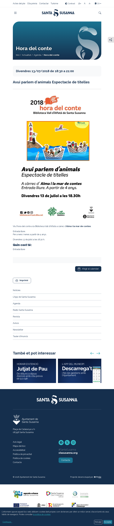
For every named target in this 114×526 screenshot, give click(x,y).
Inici (17, 55)
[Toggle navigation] (15, 12)
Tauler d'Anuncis (20, 336)
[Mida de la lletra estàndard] (84, 3)
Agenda (37, 55)
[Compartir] (111, 40)
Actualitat (26, 55)
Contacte (17, 462)
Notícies (16, 290)
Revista (16, 316)
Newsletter (18, 330)
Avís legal (17, 442)
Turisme (54, 3)
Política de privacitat (22, 454)
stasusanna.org (68, 452)
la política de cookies (42, 514)
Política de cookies (21, 458)
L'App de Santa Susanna (24, 297)
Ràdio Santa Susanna (23, 310)
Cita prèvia (32, 3)
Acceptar (107, 522)
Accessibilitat (19, 450)
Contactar (44, 3)
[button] (22, 280)
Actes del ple (19, 3)
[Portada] (58, 12)
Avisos (16, 323)
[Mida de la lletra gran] (79, 3)
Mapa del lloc (19, 446)
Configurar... (7, 522)
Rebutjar (98, 522)
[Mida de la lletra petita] (89, 3)
